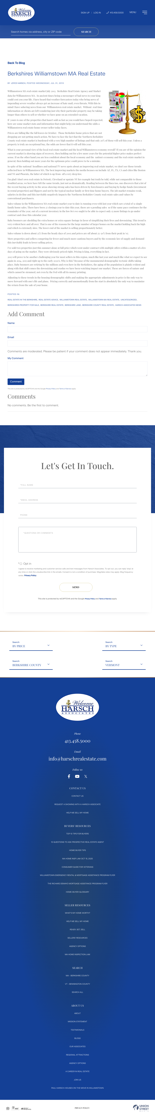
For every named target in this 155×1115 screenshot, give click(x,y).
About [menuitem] (77, 1013)
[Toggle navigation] (138, 12)
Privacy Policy (51, 389)
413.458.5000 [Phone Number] (115, 12)
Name (11, 323)
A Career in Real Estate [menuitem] (77, 1071)
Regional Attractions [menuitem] (77, 1055)
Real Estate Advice (48, 300)
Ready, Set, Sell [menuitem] (77, 929)
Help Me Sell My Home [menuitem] (77, 813)
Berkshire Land (73, 305)
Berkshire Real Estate (51, 305)
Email (11, 337)
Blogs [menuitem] (77, 1038)
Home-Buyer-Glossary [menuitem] (77, 892)
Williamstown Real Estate (73, 300)
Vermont (112, 665)
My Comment (16, 358)
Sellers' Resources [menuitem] (77, 938)
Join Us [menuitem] (77, 1080)
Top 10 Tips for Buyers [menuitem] (77, 834)
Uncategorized (129, 300)
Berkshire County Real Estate (98, 305)
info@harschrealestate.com (78, 758)
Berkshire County (26, 665)
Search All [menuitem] (77, 992)
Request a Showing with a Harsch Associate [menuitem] (77, 804)
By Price (18, 646)
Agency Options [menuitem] (77, 946)
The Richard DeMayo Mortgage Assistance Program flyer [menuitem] (77, 883)
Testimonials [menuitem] (77, 1030)
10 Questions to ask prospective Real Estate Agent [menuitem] (77, 842)
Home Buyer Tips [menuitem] (77, 850)
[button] (86, 32)
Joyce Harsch (18, 83)
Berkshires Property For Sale (23, 305)
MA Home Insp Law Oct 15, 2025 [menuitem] (77, 859)
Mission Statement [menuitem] (77, 1021)
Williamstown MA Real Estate (103, 300)
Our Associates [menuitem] (77, 1046)
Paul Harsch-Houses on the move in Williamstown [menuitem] (77, 1088)
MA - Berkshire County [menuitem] (77, 976)
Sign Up (85, 12)
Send (75, 587)
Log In (97, 12)
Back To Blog (16, 63)
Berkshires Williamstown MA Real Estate (56, 73)
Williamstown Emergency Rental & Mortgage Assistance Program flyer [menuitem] (77, 875)
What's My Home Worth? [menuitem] (77, 913)
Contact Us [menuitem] (77, 796)
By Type (111, 646)
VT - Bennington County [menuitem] (77, 984)
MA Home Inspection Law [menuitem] (77, 954)
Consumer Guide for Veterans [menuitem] (77, 867)
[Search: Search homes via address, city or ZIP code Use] (41, 31)
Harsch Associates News (128, 305)
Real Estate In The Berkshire (22, 300)
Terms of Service (65, 389)
